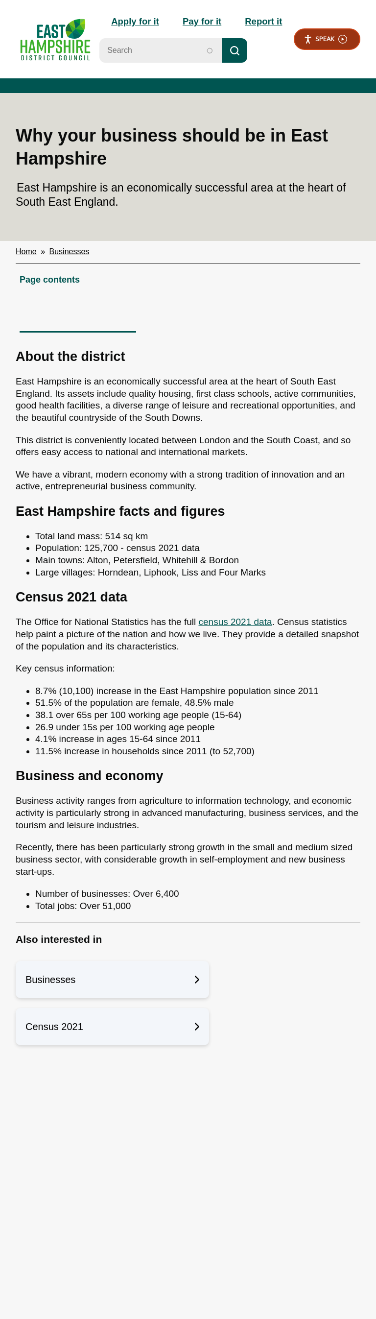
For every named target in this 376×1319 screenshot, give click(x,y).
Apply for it (130, 22)
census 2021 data (235, 623)
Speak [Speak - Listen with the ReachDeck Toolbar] (325, 40)
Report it (262, 22)
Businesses (69, 253)
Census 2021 (112, 1028)
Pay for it (199, 22)
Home (26, 253)
